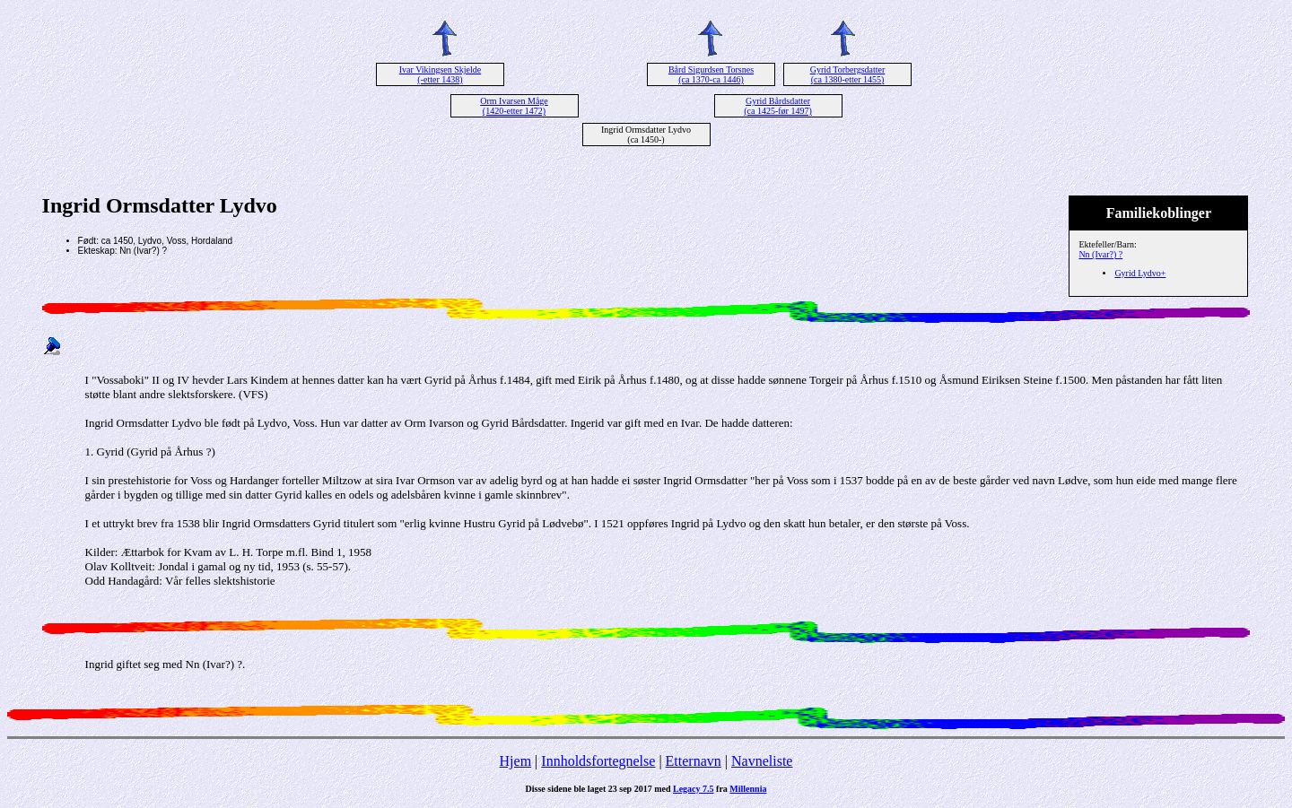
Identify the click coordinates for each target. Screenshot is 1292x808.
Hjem (516, 761)
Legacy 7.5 (693, 789)
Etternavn (693, 761)
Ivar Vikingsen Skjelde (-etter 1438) (440, 74)
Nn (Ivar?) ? (1100, 254)
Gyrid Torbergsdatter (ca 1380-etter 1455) (848, 74)
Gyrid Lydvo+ (1139, 273)
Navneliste (761, 761)
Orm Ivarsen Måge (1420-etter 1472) (514, 106)
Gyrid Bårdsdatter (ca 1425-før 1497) (778, 106)
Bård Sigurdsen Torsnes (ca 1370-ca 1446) (711, 74)
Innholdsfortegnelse (598, 761)
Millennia (747, 789)
